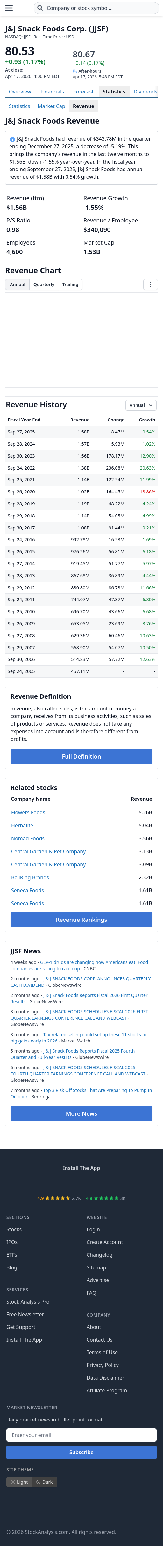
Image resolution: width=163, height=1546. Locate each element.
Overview (20, 91)
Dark (44, 1482)
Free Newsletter (25, 1314)
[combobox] (96, 8)
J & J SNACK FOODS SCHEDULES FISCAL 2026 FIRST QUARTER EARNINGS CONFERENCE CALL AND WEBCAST (79, 1015)
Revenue (83, 106)
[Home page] (23, 8)
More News (81, 1113)
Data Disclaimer (105, 1377)
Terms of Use (102, 1352)
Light (19, 1482)
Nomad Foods (28, 838)
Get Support (20, 1327)
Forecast (84, 91)
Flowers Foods (28, 812)
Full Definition (81, 756)
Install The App (24, 1339)
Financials (52, 91)
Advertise (98, 1280)
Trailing (70, 284)
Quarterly (43, 284)
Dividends (145, 91)
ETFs (11, 1254)
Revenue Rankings (81, 919)
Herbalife (22, 825)
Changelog (99, 1254)
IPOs (12, 1242)
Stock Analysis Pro (27, 1301)
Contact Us (99, 1339)
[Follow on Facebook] (11, 1513)
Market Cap (51, 106)
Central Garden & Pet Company (48, 851)
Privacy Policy (103, 1365)
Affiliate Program (107, 1390)
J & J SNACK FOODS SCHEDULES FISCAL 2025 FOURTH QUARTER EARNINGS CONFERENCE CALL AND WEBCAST (78, 1070)
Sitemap (96, 1267)
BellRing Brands (30, 877)
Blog (11, 1267)
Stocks (14, 1229)
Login (93, 1229)
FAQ (91, 1292)
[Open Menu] (9, 8)
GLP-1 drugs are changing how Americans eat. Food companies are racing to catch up (79, 965)
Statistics (114, 91)
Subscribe (81, 1452)
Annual (17, 284)
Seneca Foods (27, 890)
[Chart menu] (150, 284)
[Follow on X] (29, 1513)
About (94, 1327)
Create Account (105, 1242)
